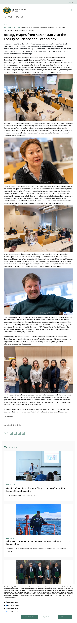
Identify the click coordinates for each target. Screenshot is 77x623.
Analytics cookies (12, 610)
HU (70, 2)
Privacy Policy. (48, 597)
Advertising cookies (13, 613)
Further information (10, 599)
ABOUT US (8, 17)
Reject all (46, 618)
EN (72, 2)
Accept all (63, 618)
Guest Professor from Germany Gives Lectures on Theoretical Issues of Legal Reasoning (35, 489)
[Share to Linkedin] (19, 433)
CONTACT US (18, 17)
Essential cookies (12, 603)
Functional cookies (13, 607)
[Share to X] (15, 433)
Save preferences (28, 618)
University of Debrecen (19, 9)
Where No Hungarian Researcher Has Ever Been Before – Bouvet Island (33, 542)
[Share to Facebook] (11, 433)
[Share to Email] (23, 433)
